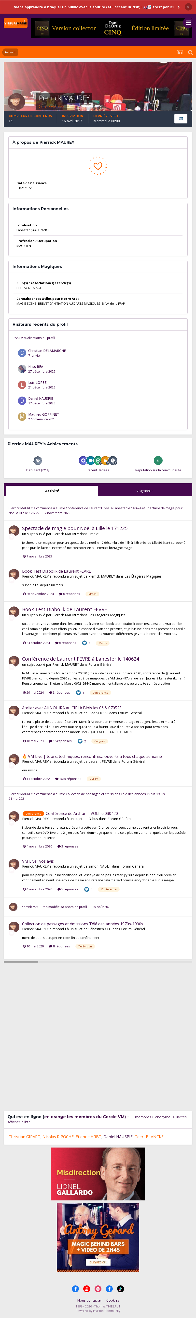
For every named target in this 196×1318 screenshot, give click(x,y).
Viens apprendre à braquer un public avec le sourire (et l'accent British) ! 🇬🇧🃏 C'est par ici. (94, 7)
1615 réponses (68, 778)
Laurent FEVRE (100, 761)
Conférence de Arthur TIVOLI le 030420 (82, 813)
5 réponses (67, 889)
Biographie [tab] (144, 490)
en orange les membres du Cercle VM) (85, 1116)
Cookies (112, 1300)
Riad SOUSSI (98, 713)
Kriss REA (35, 366)
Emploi (93, 534)
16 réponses (60, 741)
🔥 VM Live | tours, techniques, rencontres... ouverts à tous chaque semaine (92, 756)
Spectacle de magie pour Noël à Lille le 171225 (74, 528)
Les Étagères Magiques (143, 576)
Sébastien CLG (100, 929)
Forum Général (100, 664)
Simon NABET (99, 866)
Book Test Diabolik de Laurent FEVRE (56, 571)
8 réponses (59, 946)
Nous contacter (89, 1300)
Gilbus (93, 818)
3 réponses (59, 692)
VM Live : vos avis (38, 861)
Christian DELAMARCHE (47, 350)
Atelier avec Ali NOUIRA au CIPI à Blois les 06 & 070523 (72, 708)
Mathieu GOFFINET (43, 414)
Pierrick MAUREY (21, 508)
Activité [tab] (52, 490)
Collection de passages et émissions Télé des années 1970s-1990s (115, 794)
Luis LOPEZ (37, 382)
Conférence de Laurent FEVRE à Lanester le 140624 (104, 508)
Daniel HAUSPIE (40, 398)
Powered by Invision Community (98, 1311)
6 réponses (69, 594)
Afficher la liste (19, 1122)
